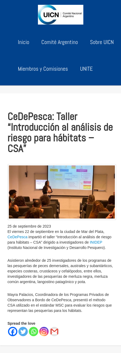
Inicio (23, 42)
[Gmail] (54, 331)
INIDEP (96, 242)
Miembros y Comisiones (43, 68)
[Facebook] (12, 331)
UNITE (86, 68)
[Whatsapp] (33, 331)
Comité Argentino (59, 42)
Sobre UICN (102, 42)
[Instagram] (44, 331)
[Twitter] (23, 331)
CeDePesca (17, 237)
